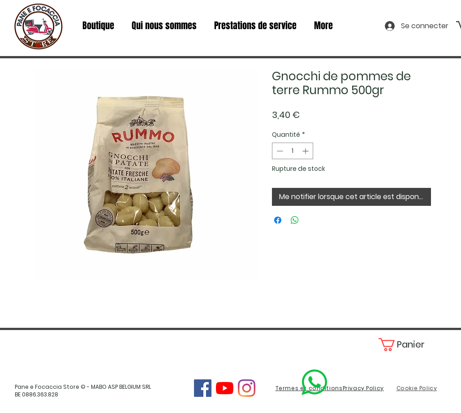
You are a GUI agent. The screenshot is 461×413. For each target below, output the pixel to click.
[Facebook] (202, 388)
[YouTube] (224, 388)
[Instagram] (246, 388)
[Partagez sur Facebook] (277, 220)
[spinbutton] (292, 151)
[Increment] (306, 151)
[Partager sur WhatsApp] (294, 220)
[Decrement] (278, 151)
